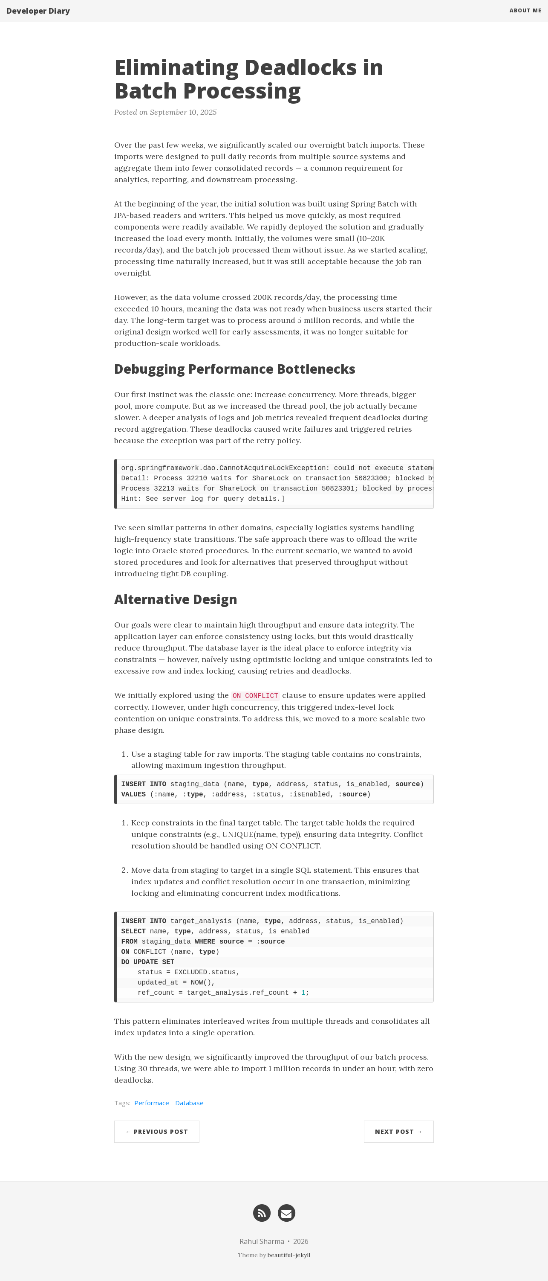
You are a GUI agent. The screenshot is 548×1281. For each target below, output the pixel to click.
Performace (151, 1102)
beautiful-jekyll (289, 1255)
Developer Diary (38, 19)
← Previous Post (156, 1131)
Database (189, 1102)
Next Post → (399, 1131)
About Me (526, 19)
